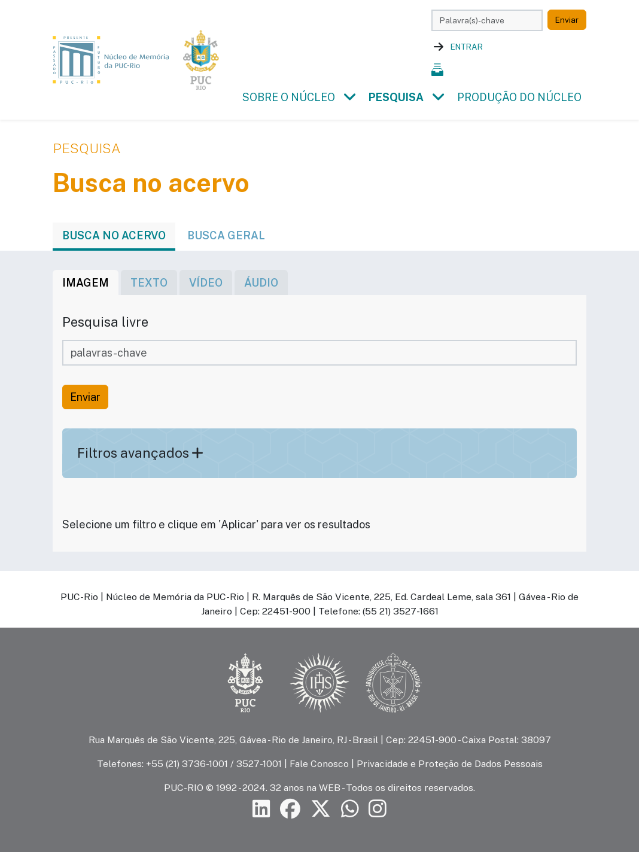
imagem (85, 282)
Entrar (467, 46)
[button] (349, 97)
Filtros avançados (140, 453)
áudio (261, 282)
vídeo (206, 282)
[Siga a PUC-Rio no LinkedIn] (261, 809)
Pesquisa (396, 97)
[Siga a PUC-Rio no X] (321, 809)
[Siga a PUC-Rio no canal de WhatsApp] (350, 809)
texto (149, 282)
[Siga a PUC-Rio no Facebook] (290, 809)
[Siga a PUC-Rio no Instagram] (378, 809)
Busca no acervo (114, 235)
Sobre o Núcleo (288, 97)
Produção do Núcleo (519, 97)
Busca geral (226, 235)
